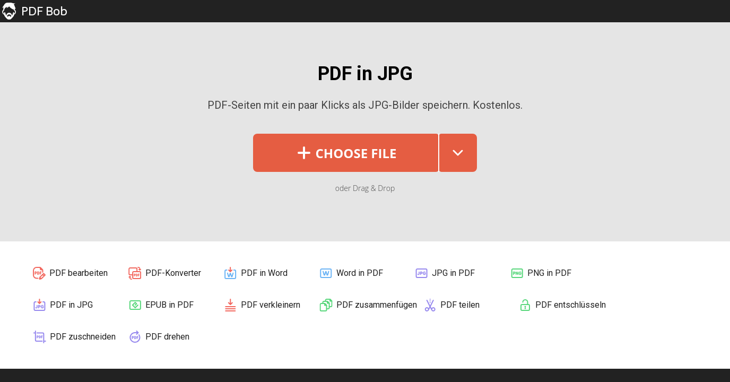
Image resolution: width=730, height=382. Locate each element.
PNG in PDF (540, 273)
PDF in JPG (62, 305)
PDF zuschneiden (74, 336)
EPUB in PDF (160, 305)
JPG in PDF (444, 273)
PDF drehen (158, 336)
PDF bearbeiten (70, 273)
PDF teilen (451, 305)
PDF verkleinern (261, 305)
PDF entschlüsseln (562, 305)
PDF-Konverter (164, 273)
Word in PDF (350, 273)
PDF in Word (255, 273)
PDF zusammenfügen (367, 305)
